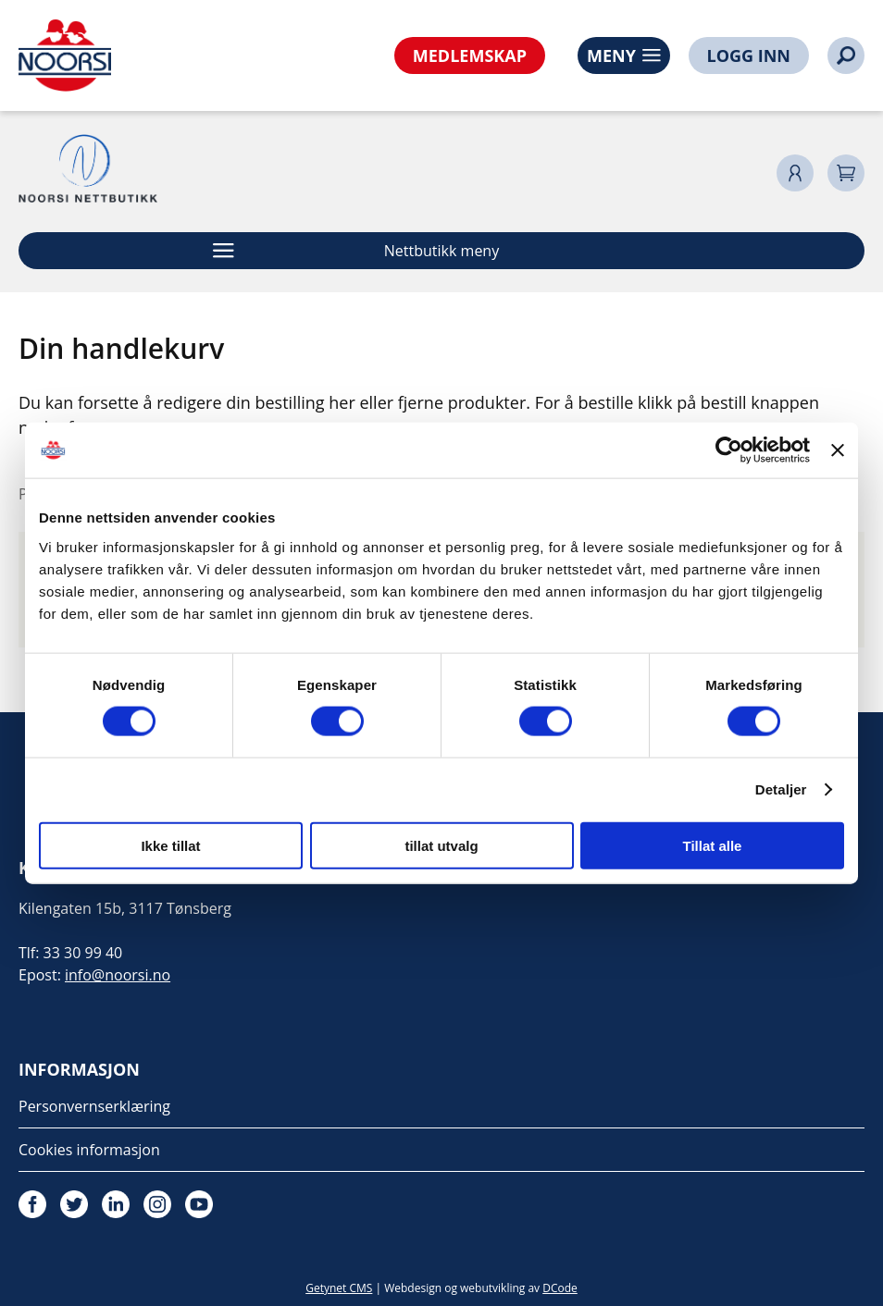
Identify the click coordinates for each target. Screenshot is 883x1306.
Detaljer (781, 789)
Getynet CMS (338, 1288)
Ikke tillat (170, 845)
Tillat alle (712, 845)
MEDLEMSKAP (470, 55)
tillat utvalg (441, 845)
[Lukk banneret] (837, 450)
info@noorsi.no (117, 975)
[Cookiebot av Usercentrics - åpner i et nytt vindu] (729, 450)
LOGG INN (748, 55)
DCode (560, 1288)
